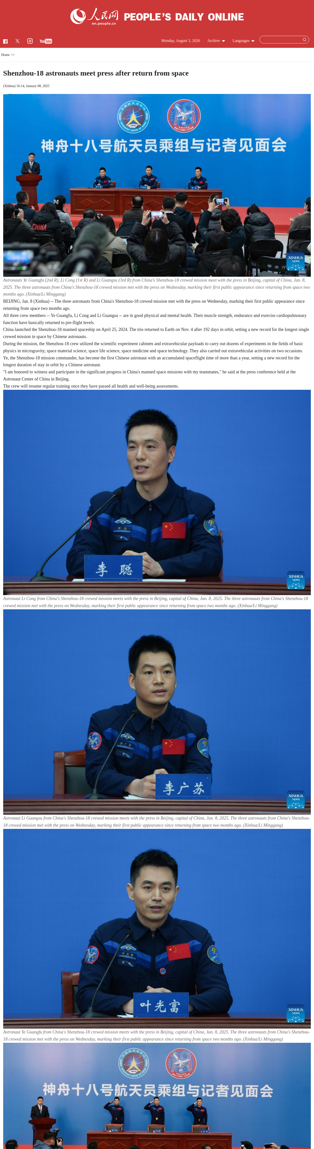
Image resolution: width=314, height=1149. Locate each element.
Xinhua (9, 86)
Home (5, 55)
